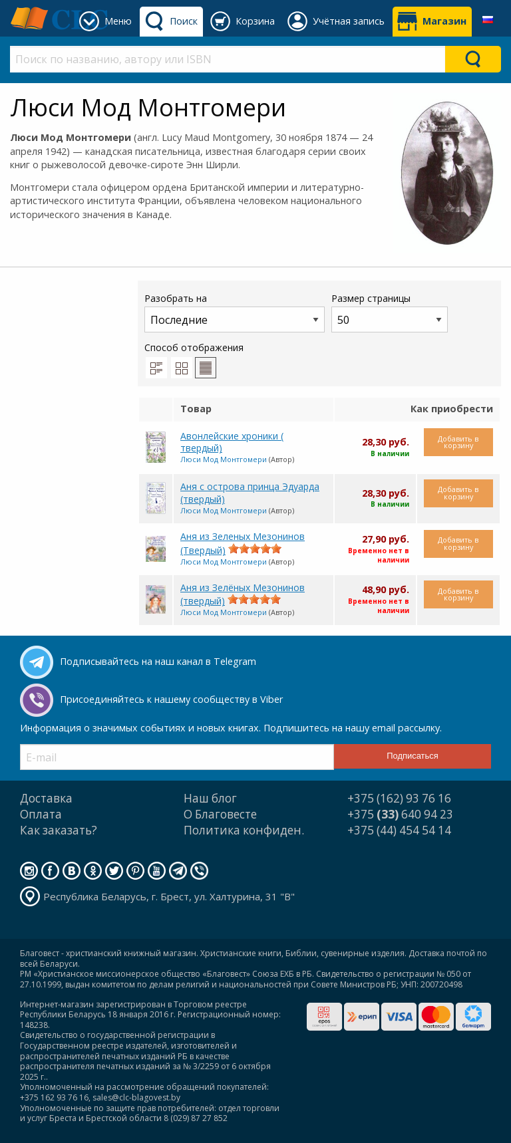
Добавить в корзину (458, 442)
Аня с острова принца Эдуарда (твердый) (249, 492)
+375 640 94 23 (400, 814)
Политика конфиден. (244, 830)
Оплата (41, 814)
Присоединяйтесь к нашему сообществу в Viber (171, 699)
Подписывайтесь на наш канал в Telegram (158, 661)
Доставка (46, 798)
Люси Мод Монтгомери (223, 459)
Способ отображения (194, 359)
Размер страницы (389, 312)
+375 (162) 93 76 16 (399, 798)
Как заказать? (58, 830)
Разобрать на (234, 312)
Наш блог (210, 798)
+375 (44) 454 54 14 (399, 830)
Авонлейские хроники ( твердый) (231, 442)
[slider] (254, 548)
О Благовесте (220, 814)
